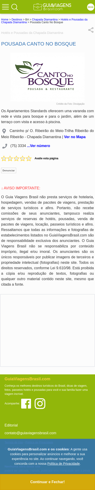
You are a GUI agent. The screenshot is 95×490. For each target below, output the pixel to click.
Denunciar (9, 170)
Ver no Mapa (74, 137)
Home (4, 19)
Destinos (17, 19)
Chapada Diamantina (45, 19)
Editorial (11, 425)
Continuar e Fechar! (47, 482)
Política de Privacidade (63, 463)
